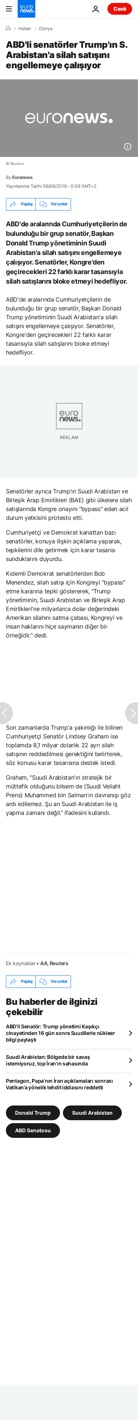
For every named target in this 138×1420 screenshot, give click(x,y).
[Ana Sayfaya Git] (26, 9)
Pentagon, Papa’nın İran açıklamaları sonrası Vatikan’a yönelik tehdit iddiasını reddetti (59, 1084)
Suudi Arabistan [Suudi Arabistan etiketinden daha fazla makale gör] (92, 1112)
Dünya (46, 28)
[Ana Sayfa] (8, 28)
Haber (24, 28)
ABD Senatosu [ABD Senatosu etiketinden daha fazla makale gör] (33, 1130)
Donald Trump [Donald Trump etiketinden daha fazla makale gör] (33, 1112)
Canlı (119, 9)
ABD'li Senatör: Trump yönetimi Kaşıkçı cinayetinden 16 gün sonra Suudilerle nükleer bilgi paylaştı (60, 1033)
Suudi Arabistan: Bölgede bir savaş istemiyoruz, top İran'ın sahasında (48, 1060)
